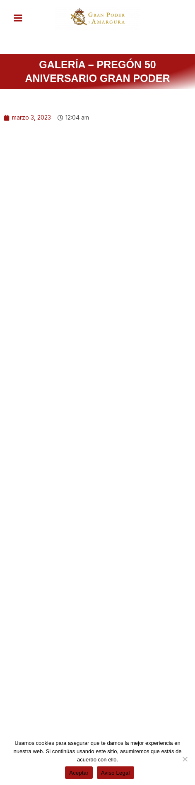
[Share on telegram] (103, 700)
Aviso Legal (115, 773)
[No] (185, 759)
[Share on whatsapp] (36, 700)
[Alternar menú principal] (17, 17)
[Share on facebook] (35, 677)
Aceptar (79, 773)
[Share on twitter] (97, 677)
